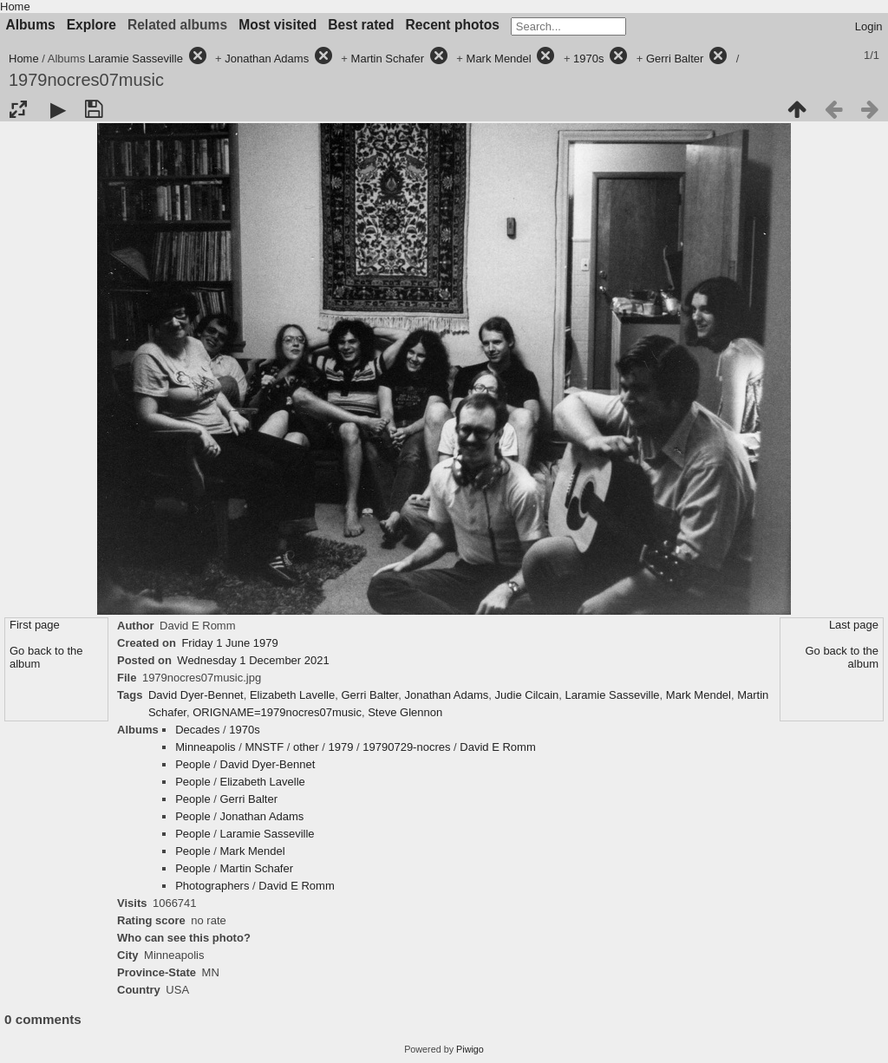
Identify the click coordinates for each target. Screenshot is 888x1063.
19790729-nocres (406, 746)
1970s (588, 58)
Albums (31, 24)
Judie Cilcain (527, 694)
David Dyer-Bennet (196, 694)
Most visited (277, 24)
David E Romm (497, 746)
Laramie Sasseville (135, 58)
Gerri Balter (674, 58)
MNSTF (264, 746)
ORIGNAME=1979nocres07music (277, 712)
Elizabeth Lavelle (292, 694)
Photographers (212, 885)
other (306, 746)
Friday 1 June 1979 (229, 642)
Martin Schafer (388, 58)
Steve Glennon (405, 712)
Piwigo (470, 1049)
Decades (197, 729)
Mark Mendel (499, 58)
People (192, 764)
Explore (91, 24)
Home (15, 6)
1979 (341, 746)
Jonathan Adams (267, 58)
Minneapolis (205, 746)
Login (869, 26)
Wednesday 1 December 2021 (253, 660)
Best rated (361, 24)
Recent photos (453, 24)
